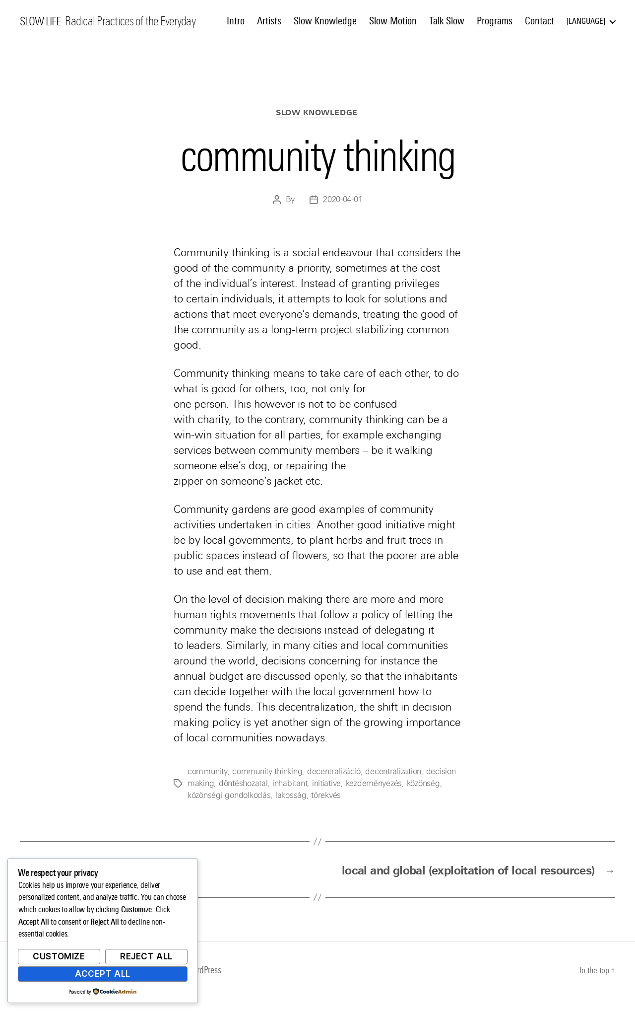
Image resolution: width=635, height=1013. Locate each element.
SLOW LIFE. (43, 21)
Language (586, 21)
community (207, 772)
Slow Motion (393, 21)
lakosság (291, 796)
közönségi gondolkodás (229, 796)
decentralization (392, 772)
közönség (423, 784)
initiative (326, 784)
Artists (269, 21)
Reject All (146, 956)
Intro (236, 21)
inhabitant (289, 784)
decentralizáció (333, 772)
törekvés (326, 796)
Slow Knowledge (325, 21)
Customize (59, 956)
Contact (539, 21)
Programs (494, 21)
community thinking (266, 772)
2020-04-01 (342, 200)
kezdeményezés (373, 784)
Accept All (102, 974)
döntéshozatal (243, 784)
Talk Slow (446, 21)
